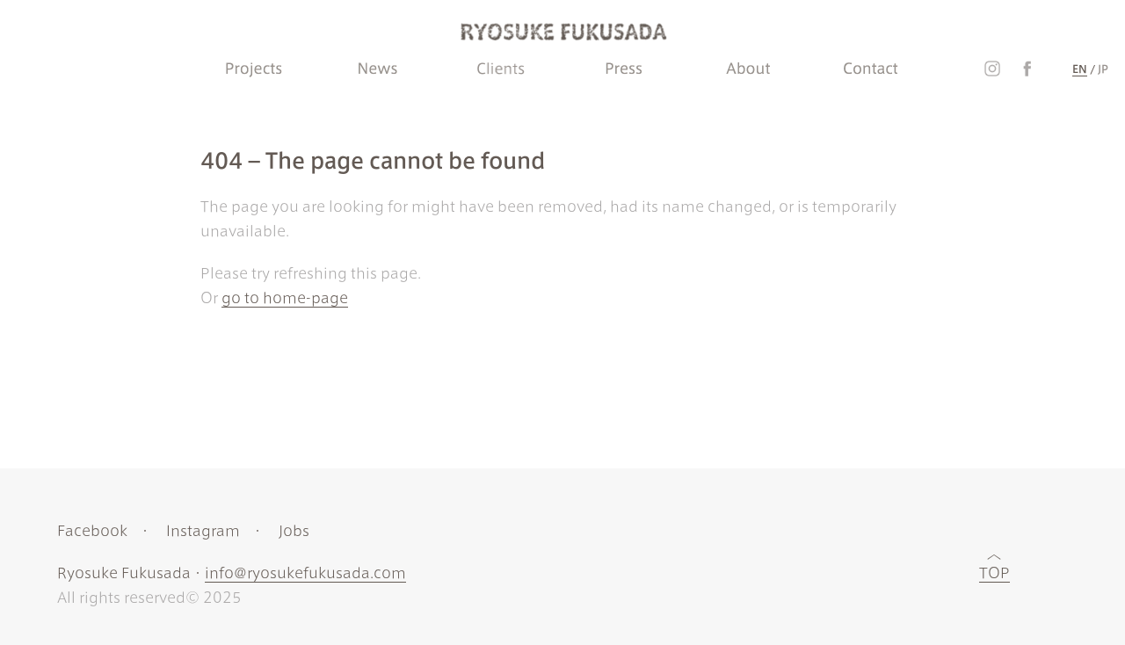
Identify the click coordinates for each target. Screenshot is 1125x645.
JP (1103, 68)
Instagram (203, 531)
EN (1079, 68)
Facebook (92, 531)
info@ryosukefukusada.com (305, 573)
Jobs (294, 531)
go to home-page (284, 298)
